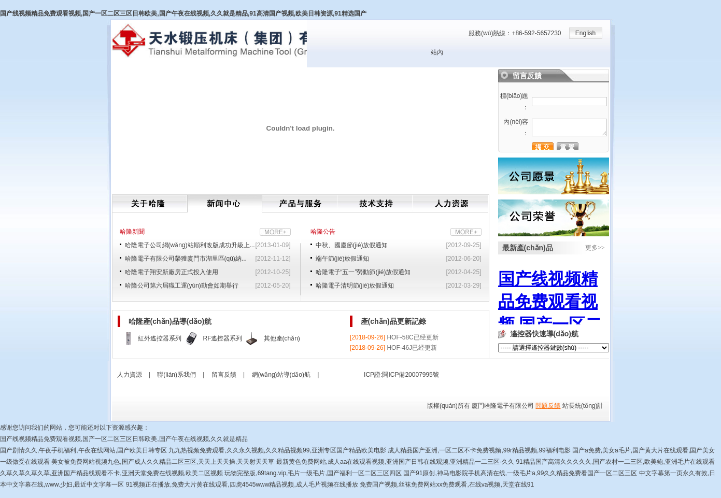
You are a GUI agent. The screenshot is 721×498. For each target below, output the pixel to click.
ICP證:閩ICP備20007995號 (401, 374)
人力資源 (450, 203)
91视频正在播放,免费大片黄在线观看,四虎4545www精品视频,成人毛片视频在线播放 (242, 484)
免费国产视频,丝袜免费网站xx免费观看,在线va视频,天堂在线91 (447, 484)
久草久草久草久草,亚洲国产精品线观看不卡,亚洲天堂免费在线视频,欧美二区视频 (111, 473)
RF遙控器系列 (223, 338)
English (585, 33)
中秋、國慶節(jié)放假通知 (352, 245)
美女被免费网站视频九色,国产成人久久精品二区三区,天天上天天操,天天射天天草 (162, 461)
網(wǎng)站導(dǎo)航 (281, 374)
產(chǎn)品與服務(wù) (299, 203)
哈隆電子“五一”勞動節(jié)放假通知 (363, 272)
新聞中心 (224, 203)
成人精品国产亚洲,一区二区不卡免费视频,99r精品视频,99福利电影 (479, 450)
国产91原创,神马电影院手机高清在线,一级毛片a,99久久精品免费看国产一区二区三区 (520, 473)
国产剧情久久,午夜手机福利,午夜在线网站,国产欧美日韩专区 (83, 450)
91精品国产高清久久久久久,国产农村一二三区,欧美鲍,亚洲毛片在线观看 (615, 461)
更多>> (595, 247)
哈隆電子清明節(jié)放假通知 (355, 285)
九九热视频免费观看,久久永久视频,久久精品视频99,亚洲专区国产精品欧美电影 (277, 450)
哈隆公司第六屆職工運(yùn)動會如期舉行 (181, 285)
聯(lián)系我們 (176, 374)
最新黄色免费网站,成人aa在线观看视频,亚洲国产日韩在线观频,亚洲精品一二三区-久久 (395, 461)
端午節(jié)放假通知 (343, 258)
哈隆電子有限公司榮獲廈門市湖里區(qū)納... (186, 258)
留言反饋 (223, 374)
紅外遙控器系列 (159, 338)
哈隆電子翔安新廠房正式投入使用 (171, 272)
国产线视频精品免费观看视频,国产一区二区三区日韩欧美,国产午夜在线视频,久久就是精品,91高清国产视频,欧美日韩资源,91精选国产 (183, 13)
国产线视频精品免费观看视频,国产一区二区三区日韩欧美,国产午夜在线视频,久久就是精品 (124, 439)
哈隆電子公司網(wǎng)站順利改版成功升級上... (190, 245)
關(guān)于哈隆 (149, 203)
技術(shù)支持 (375, 203)
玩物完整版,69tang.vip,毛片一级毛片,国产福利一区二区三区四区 (312, 473)
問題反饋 (547, 405)
